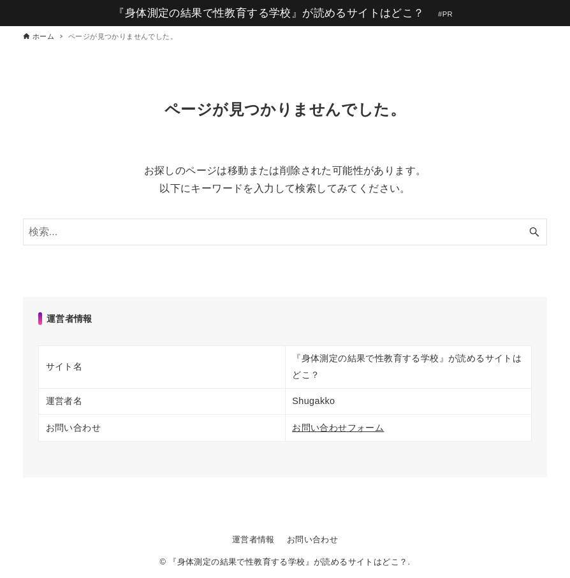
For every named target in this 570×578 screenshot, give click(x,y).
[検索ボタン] (534, 232)
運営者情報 (253, 539)
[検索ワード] (285, 232)
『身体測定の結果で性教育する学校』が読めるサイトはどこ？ (268, 13)
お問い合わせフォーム (338, 428)
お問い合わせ (312, 539)
